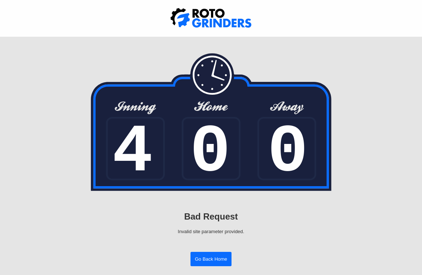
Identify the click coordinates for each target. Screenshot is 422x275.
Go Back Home (211, 259)
